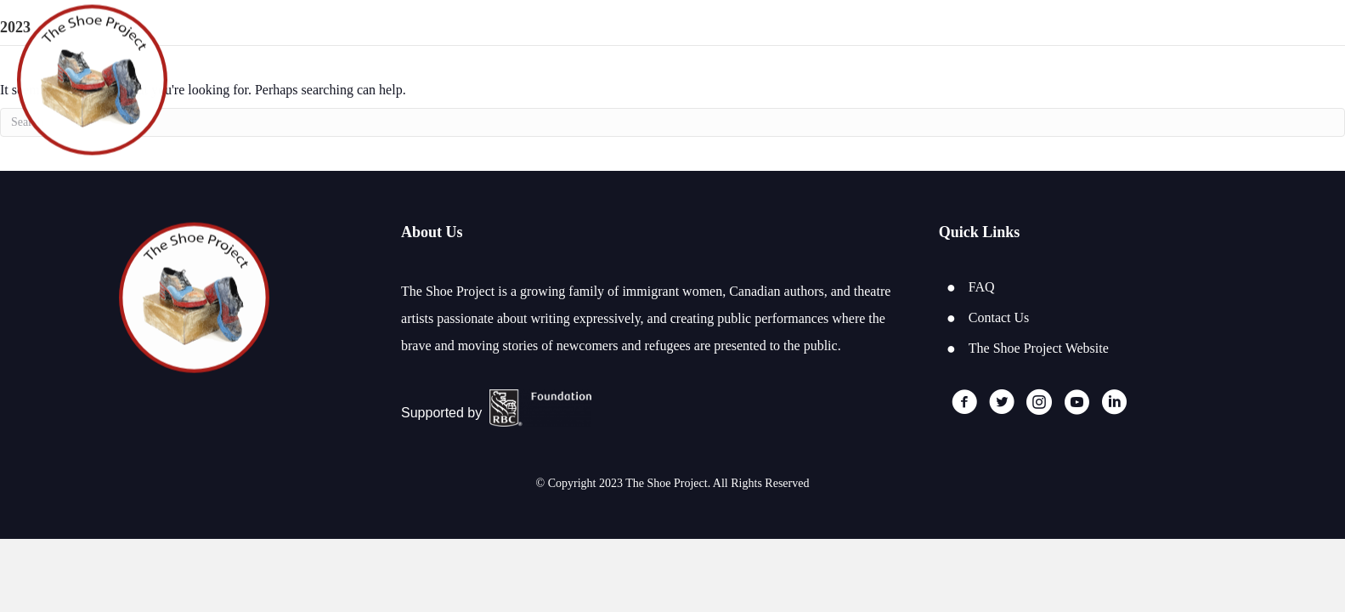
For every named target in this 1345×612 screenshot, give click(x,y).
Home (1107, 80)
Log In (1272, 80)
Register (1188, 80)
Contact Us (999, 317)
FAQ (982, 287)
